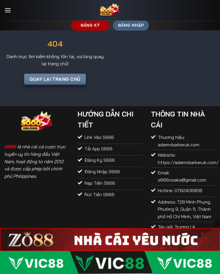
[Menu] (7, 10)
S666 (10, 146)
